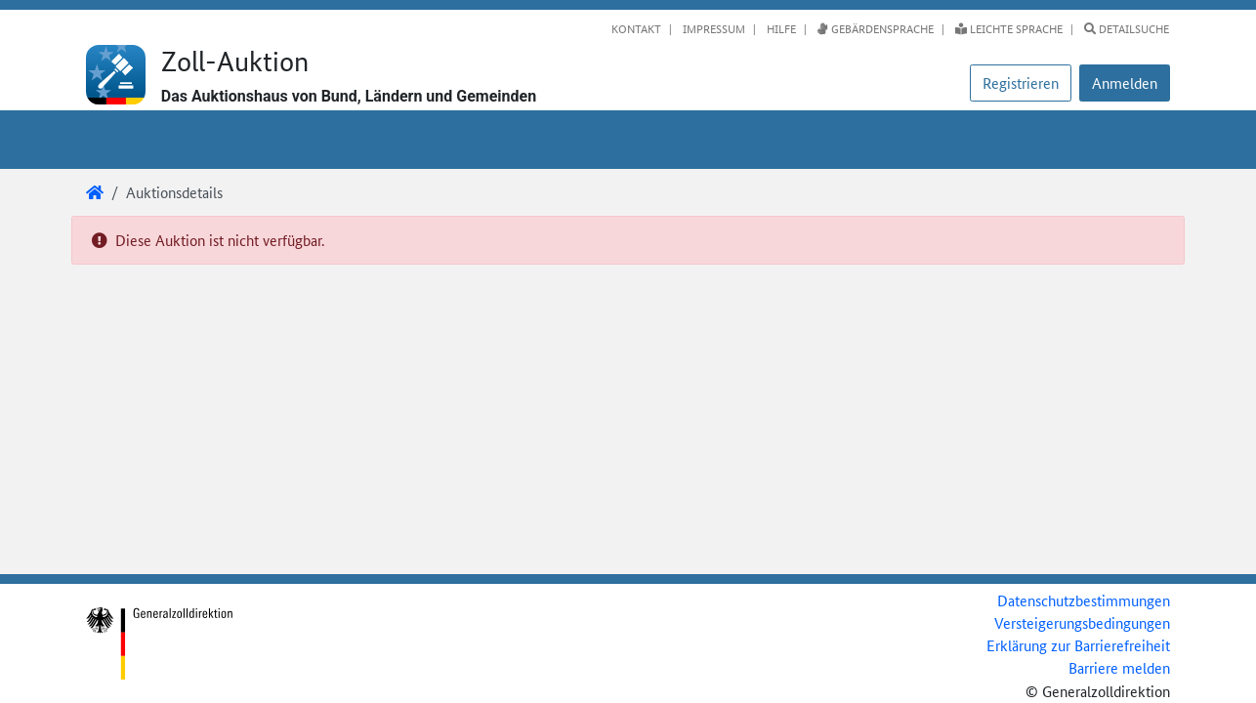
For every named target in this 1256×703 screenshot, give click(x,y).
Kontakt (636, 28)
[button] (1124, 83)
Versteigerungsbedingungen (1082, 622)
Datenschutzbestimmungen (1083, 600)
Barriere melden (1119, 667)
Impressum (712, 28)
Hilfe (780, 28)
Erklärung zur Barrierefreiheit (1078, 645)
